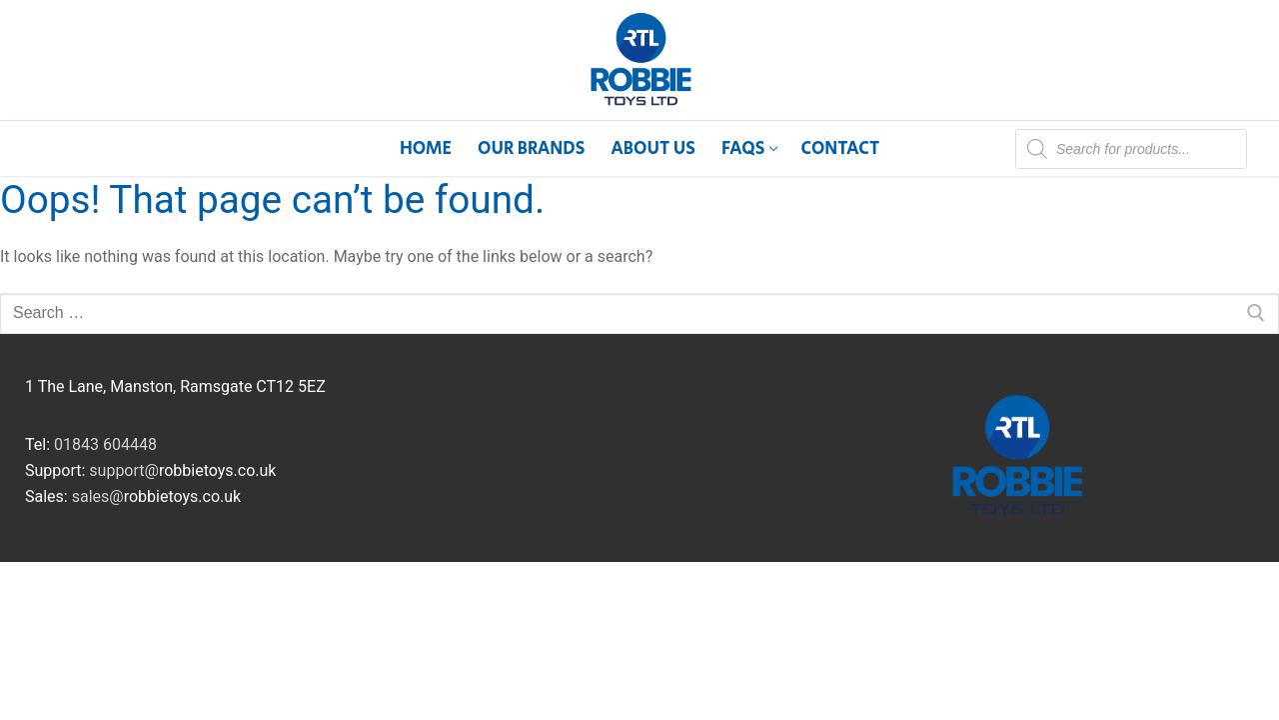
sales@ (98, 496)
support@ (124, 470)
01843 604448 (105, 444)
